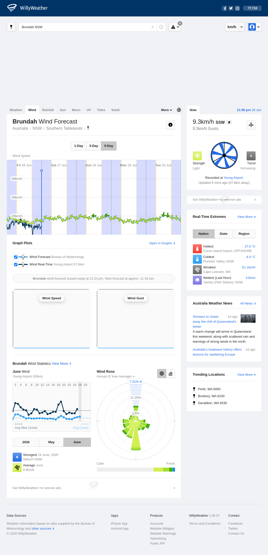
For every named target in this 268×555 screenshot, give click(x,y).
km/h (231, 27)
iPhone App (119, 523)
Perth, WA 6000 (209, 389)
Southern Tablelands (64, 128)
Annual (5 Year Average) (114, 376)
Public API (157, 543)
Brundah (88, 128)
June (77, 442)
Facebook (235, 523)
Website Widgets (162, 528)
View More (245, 217)
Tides (101, 110)
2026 (26, 442)
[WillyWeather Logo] (30, 8)
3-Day (93, 146)
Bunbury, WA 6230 (211, 396)
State (223, 234)
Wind (32, 110)
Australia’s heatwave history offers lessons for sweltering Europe (224, 351)
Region (244, 234)
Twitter (233, 528)
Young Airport (233, 178)
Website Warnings (163, 533)
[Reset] (153, 27)
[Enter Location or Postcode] (92, 26)
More (165, 110)
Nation (204, 234)
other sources (41, 528)
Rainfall (48, 110)
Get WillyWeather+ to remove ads (217, 199)
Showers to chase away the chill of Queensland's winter (224, 329)
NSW (37, 128)
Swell (115, 110)
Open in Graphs (160, 243)
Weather (16, 110)
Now (193, 110)
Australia (20, 128)
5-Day (108, 146)
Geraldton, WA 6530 (212, 403)
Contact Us (236, 533)
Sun (63, 110)
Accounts (156, 523)
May (51, 442)
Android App (120, 528)
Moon (76, 110)
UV (88, 110)
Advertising (158, 538)
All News (246, 303)
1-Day (78, 146)
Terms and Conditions (204, 523)
